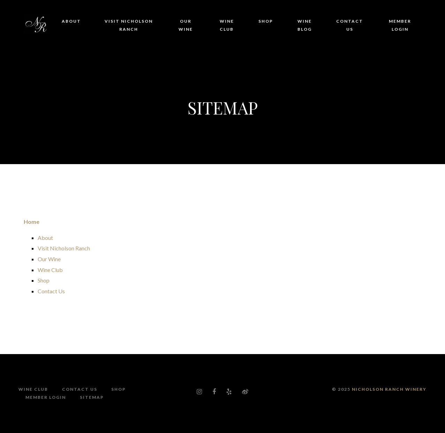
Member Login (400, 25)
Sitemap (92, 397)
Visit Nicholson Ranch (129, 25)
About (71, 21)
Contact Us (349, 25)
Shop (265, 21)
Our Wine (186, 25)
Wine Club (227, 25)
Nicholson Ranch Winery (389, 389)
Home (31, 221)
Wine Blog (304, 25)
